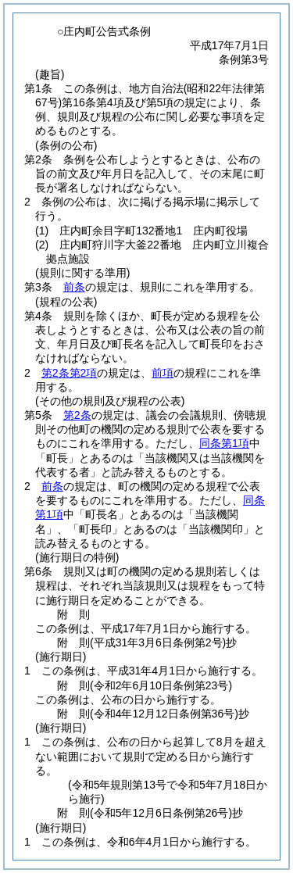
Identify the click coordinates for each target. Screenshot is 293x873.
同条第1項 (224, 443)
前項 (162, 373)
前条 (74, 287)
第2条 (77, 415)
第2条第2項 (69, 373)
